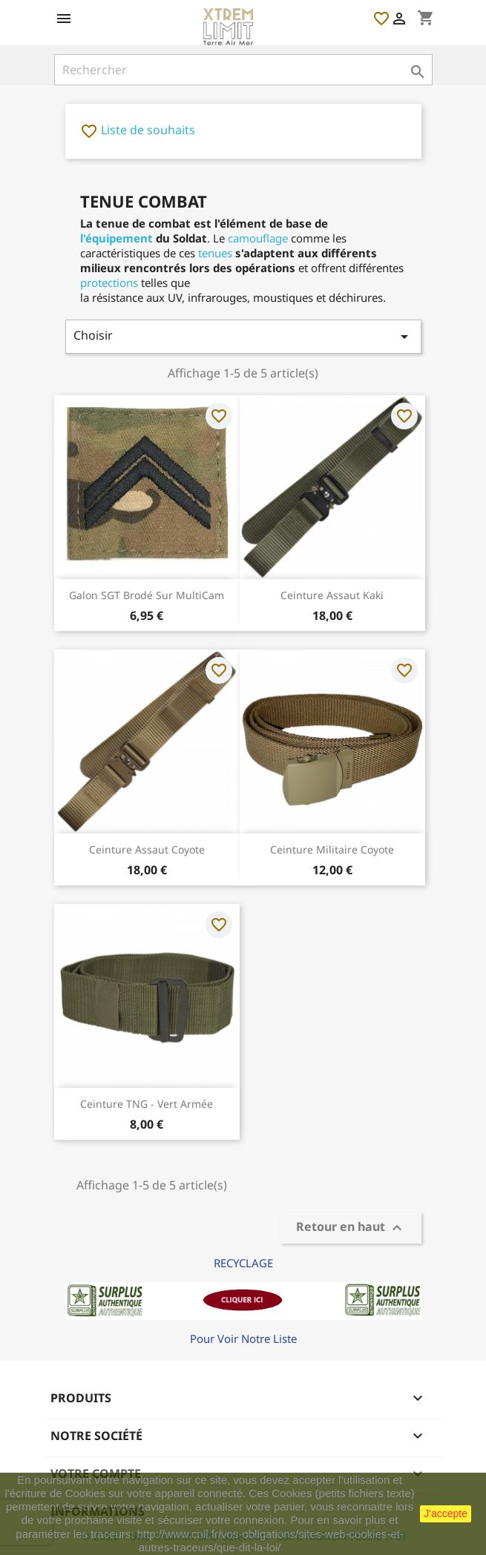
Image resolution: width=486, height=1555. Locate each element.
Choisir (243, 336)
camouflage (258, 238)
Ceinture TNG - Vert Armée (146, 1104)
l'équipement (116, 238)
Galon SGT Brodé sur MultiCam (146, 595)
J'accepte (445, 1513)
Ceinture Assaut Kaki (332, 595)
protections (109, 282)
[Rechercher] (243, 69)
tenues (215, 252)
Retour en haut (351, 1228)
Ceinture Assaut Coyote (147, 849)
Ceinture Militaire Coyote (332, 849)
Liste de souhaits (137, 130)
